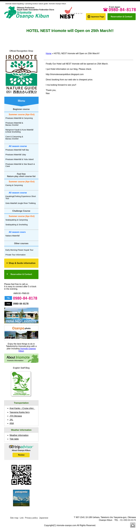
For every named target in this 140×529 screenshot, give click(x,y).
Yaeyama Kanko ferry (20, 412)
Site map (14, 518)
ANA (12, 423)
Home (48, 53)
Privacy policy (31, 518)
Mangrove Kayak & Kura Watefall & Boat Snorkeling (19, 131)
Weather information (19, 435)
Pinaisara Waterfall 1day (16, 155)
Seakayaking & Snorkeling (17, 225)
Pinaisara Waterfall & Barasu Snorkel (14, 124)
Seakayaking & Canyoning (17, 220)
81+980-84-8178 (128, 520)
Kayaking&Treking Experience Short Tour (21, 197)
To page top (132, 525)
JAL (11, 420)
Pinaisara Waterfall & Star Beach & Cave (20, 165)
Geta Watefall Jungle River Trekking (21, 203)
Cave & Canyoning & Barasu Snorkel (14, 138)
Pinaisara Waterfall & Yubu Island (20, 159)
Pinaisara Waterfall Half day (17, 150)
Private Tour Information (16, 255)
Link (22, 518)
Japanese (43, 518)
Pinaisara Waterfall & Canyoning (19, 118)
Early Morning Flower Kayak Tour (19, 250)
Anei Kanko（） (22, 408)
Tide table (14, 439)
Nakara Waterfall (13, 236)
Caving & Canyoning (14, 185)
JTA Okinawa (16, 416)
